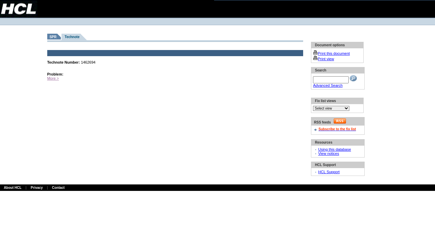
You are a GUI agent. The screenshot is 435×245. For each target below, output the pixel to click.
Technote (72, 37)
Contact (58, 188)
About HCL (12, 188)
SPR (53, 37)
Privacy (37, 188)
